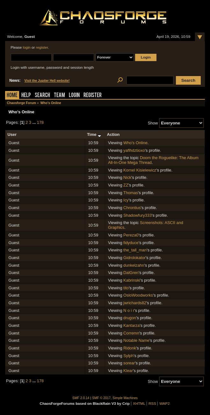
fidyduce (131, 242)
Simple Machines (125, 398)
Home (12, 95)
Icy (125, 200)
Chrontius (132, 207)
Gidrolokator (134, 257)
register (42, 47)
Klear (128, 370)
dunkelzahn (133, 265)
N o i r (128, 310)
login (27, 47)
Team (59, 95)
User (11, 134)
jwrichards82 (134, 302)
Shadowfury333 (137, 215)
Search (42, 95)
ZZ (125, 185)
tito (126, 287)
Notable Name (136, 340)
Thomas (130, 192)
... (35, 122)
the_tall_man (135, 250)
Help (26, 95)
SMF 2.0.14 (81, 398)
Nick (127, 177)
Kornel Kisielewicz (139, 170)
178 (40, 122)
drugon (129, 317)
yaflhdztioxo (134, 150)
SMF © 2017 (101, 398)
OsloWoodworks (138, 295)
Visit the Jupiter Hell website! (47, 80)
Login (74, 95)
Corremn (131, 333)
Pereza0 (131, 235)
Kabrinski (131, 280)
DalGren (131, 272)
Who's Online (135, 142)
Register (92, 95)
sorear (129, 363)
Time (94, 134)
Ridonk (129, 348)
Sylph (128, 355)
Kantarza (131, 325)
